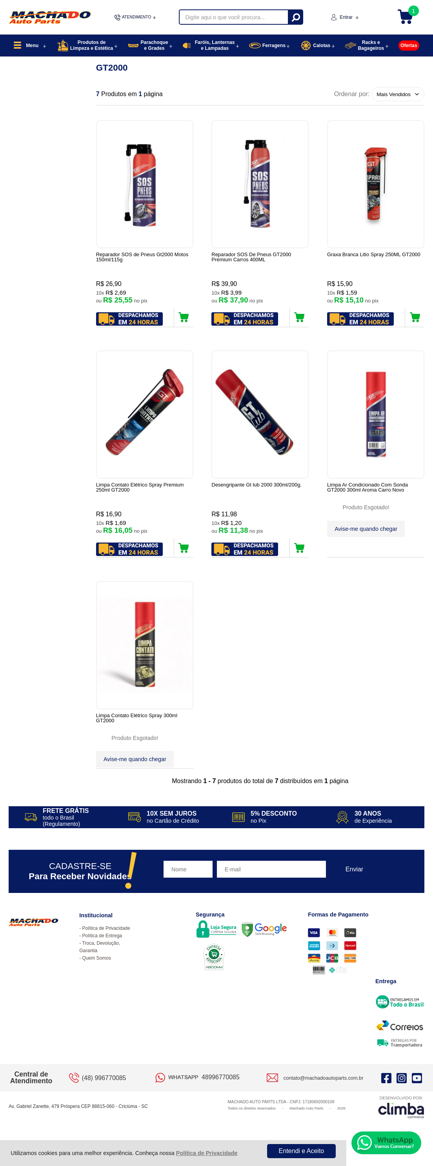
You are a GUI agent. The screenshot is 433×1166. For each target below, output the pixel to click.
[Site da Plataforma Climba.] (401, 1119)
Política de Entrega (102, 948)
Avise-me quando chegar (366, 532)
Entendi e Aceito (301, 1151)
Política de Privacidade (207, 1153)
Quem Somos (96, 970)
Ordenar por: (352, 94)
